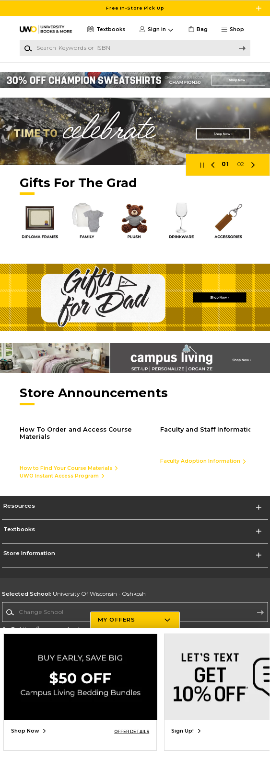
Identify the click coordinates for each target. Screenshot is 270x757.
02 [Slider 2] (241, 164)
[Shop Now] (135, 131)
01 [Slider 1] (225, 164)
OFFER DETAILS (131, 731)
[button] (235, 29)
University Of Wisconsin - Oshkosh (74, 593)
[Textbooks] (105, 29)
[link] (197, 29)
